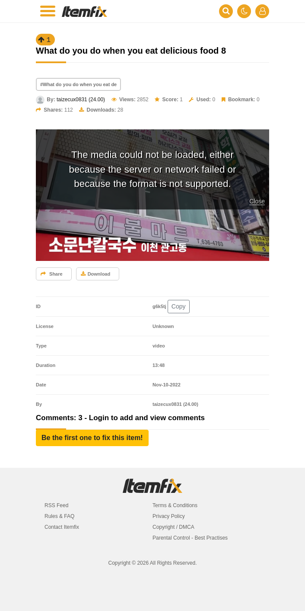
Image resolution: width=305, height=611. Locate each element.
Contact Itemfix (61, 527)
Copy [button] (179, 306)
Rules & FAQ (59, 516)
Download (96, 274)
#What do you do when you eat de (78, 84)
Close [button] (257, 201)
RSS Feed (56, 505)
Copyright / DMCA (173, 527)
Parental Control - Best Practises (190, 538)
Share (52, 274)
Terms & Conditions (174, 505)
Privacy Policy (168, 516)
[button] (92, 438)
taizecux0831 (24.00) (81, 99)
